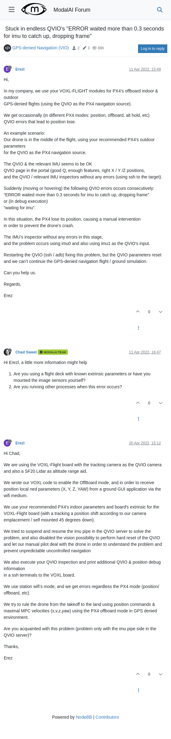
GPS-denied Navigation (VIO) (40, 47)
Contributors (107, 717)
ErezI (19, 69)
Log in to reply (153, 49)
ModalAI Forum (72, 10)
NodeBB (84, 717)
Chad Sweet (26, 352)
